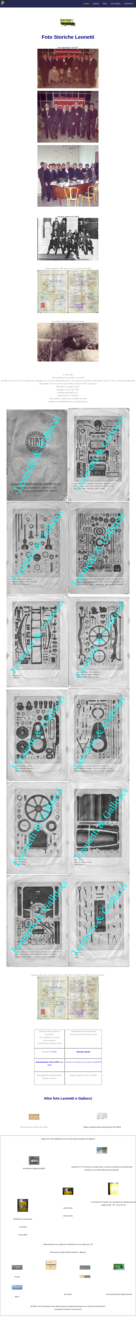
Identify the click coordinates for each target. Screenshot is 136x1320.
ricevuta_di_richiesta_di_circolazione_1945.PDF (83, 1062)
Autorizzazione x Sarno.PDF (47, 1062)
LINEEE (96, 4)
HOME (86, 4)
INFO (105, 4)
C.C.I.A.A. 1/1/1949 (49, 1052)
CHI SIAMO (115, 4)
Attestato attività (83, 1052)
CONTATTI (128, 4)
